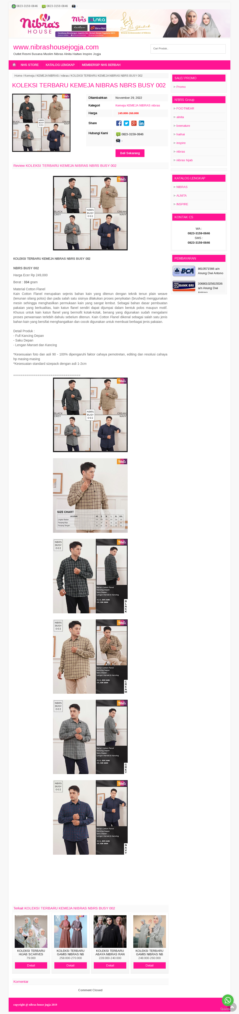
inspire (181, 143)
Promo (181, 87)
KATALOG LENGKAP (60, 65)
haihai (180, 134)
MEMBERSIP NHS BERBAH (101, 65)
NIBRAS (182, 187)
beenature (183, 125)
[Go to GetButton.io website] (227, 1009)
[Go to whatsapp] (228, 1000)
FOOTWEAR (185, 108)
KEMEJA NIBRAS (48, 75)
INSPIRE (182, 204)
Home (18, 75)
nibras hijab (184, 160)
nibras (65, 75)
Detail (31, 965)
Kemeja (30, 75)
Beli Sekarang (130, 153)
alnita (180, 117)
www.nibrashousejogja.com (56, 47)
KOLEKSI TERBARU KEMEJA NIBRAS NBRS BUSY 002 (89, 85)
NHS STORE (30, 65)
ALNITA (181, 195)
